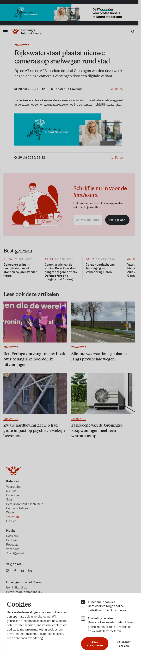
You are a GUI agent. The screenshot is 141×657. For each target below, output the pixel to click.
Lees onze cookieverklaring (25, 638)
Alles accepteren (95, 643)
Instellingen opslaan (124, 643)
